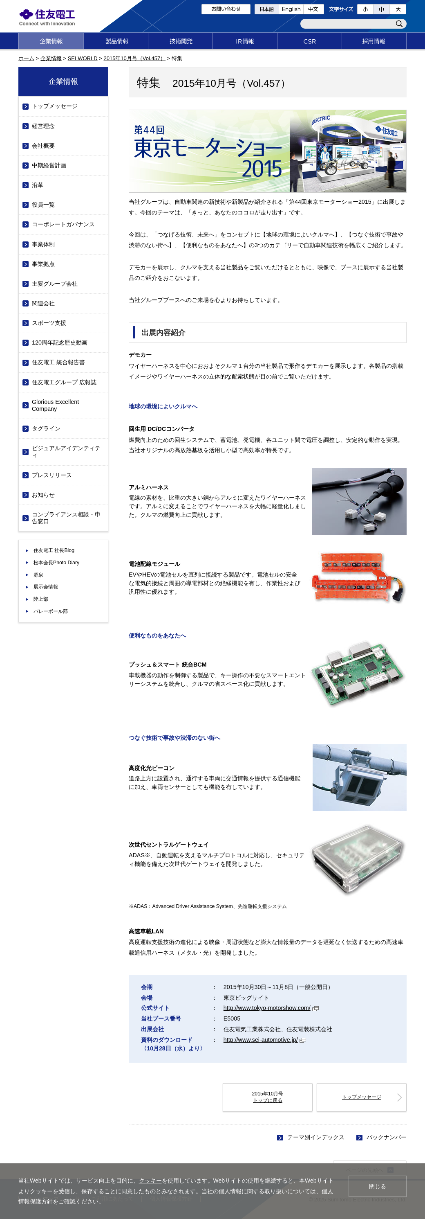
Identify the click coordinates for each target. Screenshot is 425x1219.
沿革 (37, 185)
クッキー (150, 1180)
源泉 (38, 575)
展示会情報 (46, 587)
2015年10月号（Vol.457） (134, 58)
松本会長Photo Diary (56, 563)
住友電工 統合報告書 (58, 362)
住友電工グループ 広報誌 (64, 382)
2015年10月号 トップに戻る (268, 1097)
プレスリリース (52, 475)
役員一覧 (43, 204)
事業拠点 (43, 264)
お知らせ (43, 494)
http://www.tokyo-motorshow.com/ (271, 1008)
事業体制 (43, 244)
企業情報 (51, 58)
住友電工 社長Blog (54, 550)
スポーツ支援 (49, 323)
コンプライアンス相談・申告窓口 (66, 518)
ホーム (26, 58)
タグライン (46, 428)
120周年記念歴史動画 (59, 342)
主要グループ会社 (55, 283)
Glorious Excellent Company (55, 405)
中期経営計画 (49, 165)
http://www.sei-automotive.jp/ (265, 1039)
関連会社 (43, 303)
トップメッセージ (361, 1097)
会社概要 (43, 145)
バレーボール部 (51, 611)
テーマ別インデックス (315, 1137)
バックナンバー (387, 1137)
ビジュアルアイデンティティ (66, 451)
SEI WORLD (83, 58)
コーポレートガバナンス (63, 224)
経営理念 (43, 126)
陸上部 (41, 599)
